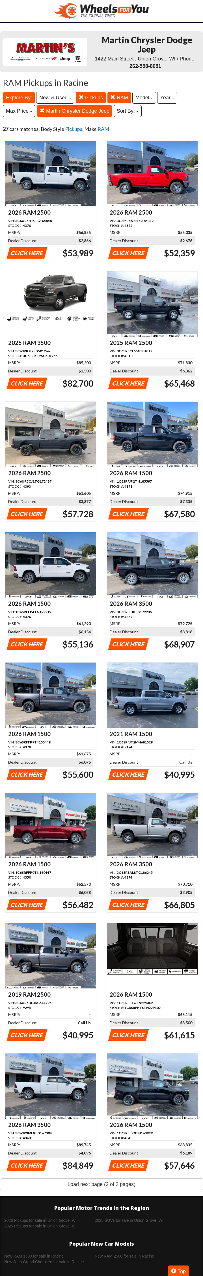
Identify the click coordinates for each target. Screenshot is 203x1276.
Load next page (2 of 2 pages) (101, 1184)
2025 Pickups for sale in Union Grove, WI (40, 1226)
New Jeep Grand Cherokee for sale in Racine (44, 1262)
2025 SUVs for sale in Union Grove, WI (129, 1220)
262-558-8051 (145, 66)
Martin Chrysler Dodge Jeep (74, 111)
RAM (119, 97)
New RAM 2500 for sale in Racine (124, 1256)
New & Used (55, 97)
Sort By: (128, 111)
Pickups (91, 97)
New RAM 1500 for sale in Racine (34, 1256)
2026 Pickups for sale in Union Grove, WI (40, 1220)
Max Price (19, 111)
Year (167, 97)
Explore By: (19, 97)
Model (144, 97)
